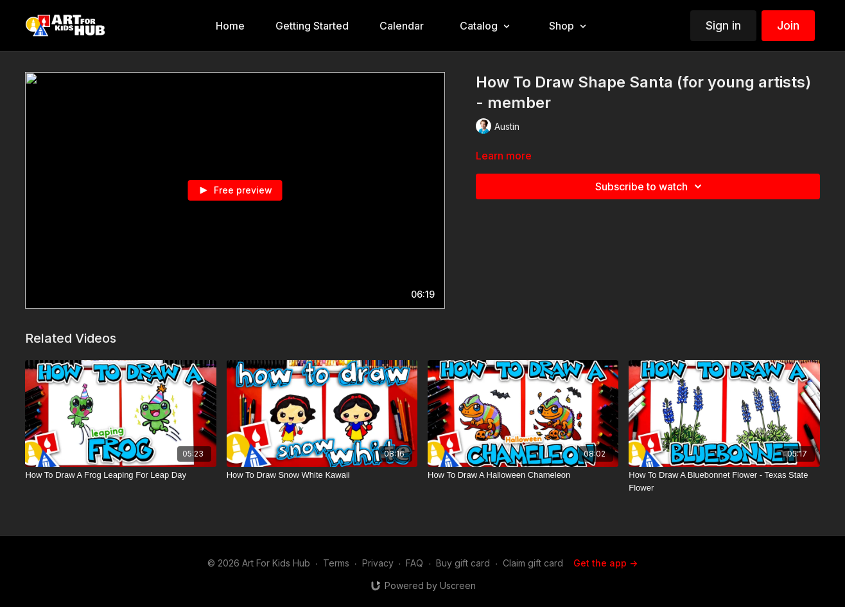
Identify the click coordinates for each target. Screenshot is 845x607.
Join (788, 25)
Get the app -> (605, 562)
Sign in (723, 25)
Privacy (378, 562)
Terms (336, 562)
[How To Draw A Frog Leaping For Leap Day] (120, 475)
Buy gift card (463, 562)
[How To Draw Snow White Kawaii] (322, 475)
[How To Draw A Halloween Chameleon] (523, 475)
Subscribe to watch (650, 186)
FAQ (414, 562)
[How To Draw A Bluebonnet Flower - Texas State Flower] (724, 481)
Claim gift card (533, 562)
